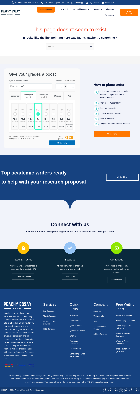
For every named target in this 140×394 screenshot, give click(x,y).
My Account (94, 3)
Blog (95, 321)
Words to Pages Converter (123, 345)
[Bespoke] (70, 248)
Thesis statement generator (123, 352)
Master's (56, 94)
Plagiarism (74, 315)
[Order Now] (103, 3)
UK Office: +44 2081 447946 (26, 3)
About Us (98, 311)
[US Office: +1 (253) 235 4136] (42, 2)
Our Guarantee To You (100, 327)
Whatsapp (79, 3)
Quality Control (76, 326)
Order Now (109, 3)
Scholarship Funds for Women (77, 357)
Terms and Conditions (74, 345)
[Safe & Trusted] (23, 248)
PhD (67, 94)
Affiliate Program (97, 335)
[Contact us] (117, 248)
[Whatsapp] (72, 3)
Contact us (116, 260)
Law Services (49, 311)
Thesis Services (50, 316)
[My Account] (87, 3)
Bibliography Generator (121, 322)
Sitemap (73, 338)
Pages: (59, 81)
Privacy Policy (76, 351)
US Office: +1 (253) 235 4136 (57, 3)
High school (14, 94)
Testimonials (99, 316)
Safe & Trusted (23, 260)
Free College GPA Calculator (124, 329)
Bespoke (70, 260)
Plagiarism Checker (124, 315)
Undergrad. (26, 95)
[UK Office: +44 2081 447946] (13, 2)
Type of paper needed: (18, 81)
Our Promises (76, 321)
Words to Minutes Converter (123, 337)
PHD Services (49, 329)
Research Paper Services (50, 322)
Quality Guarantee (74, 332)
